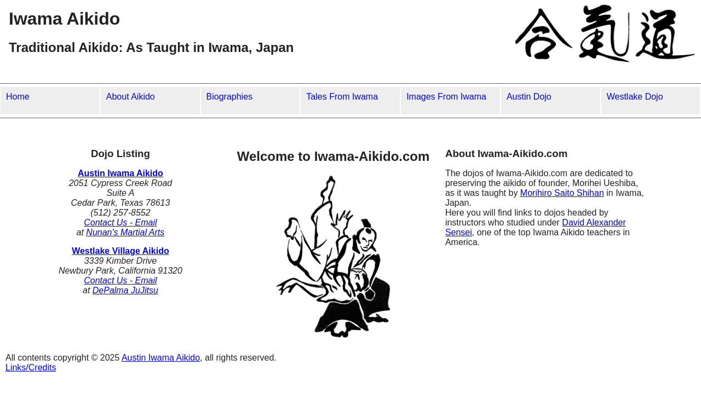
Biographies (229, 96)
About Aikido (130, 96)
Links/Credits (30, 367)
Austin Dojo (529, 96)
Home (18, 96)
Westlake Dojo (635, 96)
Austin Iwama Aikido (120, 173)
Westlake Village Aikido (120, 251)
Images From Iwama (446, 96)
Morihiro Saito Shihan (562, 193)
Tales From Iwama (342, 96)
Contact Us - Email (120, 222)
